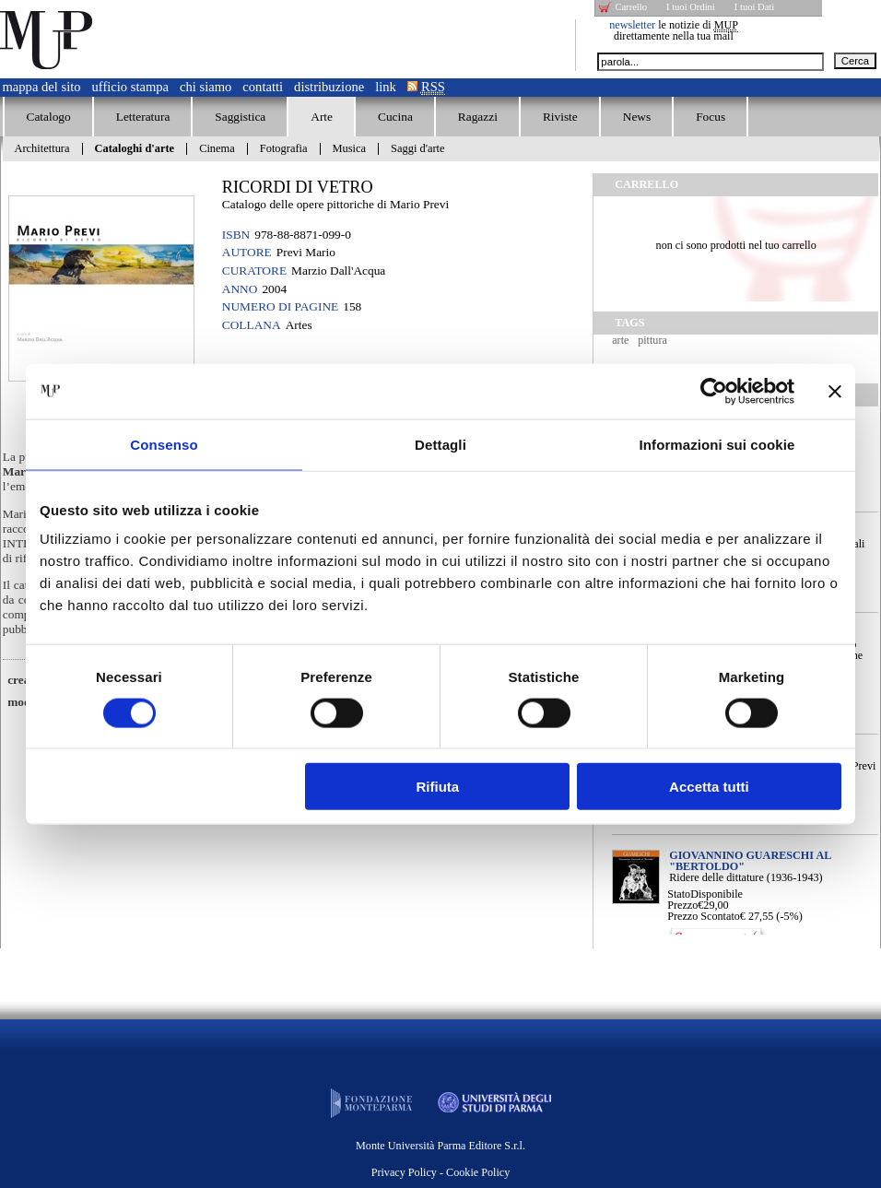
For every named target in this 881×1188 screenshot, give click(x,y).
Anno (240, 289)
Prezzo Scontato (703, 916)
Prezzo (682, 905)
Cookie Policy (478, 1172)
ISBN (236, 234)
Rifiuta (438, 786)
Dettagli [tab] (440, 444)
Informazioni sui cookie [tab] (717, 444)
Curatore (254, 270)
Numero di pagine (280, 306)
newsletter (632, 24)
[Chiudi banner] (834, 390)
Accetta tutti (709, 786)
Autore (247, 252)
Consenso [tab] (163, 444)
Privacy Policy (404, 1172)
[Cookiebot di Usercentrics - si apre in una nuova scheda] (713, 391)
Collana (251, 325)
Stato (678, 894)
